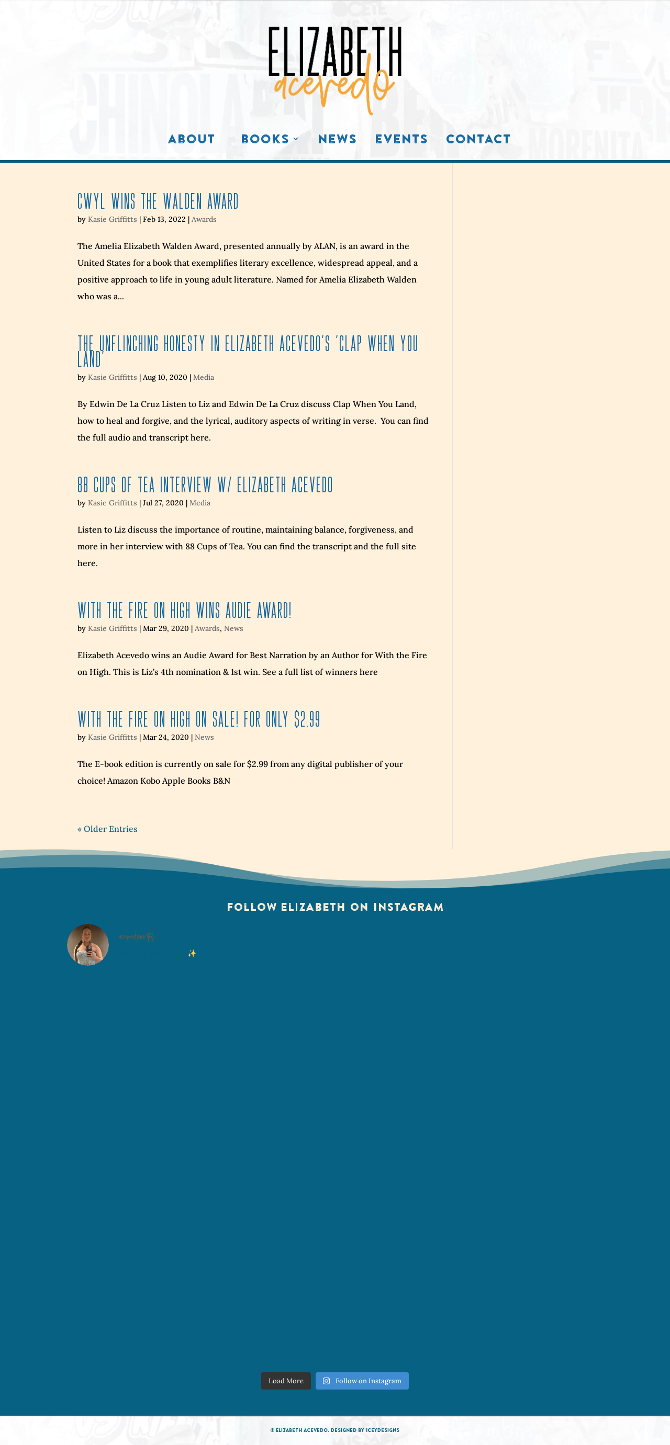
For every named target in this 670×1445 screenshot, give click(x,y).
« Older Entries (107, 828)
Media (203, 377)
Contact (478, 141)
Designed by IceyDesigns (365, 1430)
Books (265, 141)
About (191, 141)
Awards (204, 219)
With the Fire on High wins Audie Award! (184, 610)
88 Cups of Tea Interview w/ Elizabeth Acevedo (205, 484)
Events (401, 141)
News (337, 141)
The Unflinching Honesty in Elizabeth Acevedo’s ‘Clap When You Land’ (248, 351)
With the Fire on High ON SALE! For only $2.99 (199, 719)
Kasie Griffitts (112, 219)
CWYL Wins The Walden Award (158, 201)
